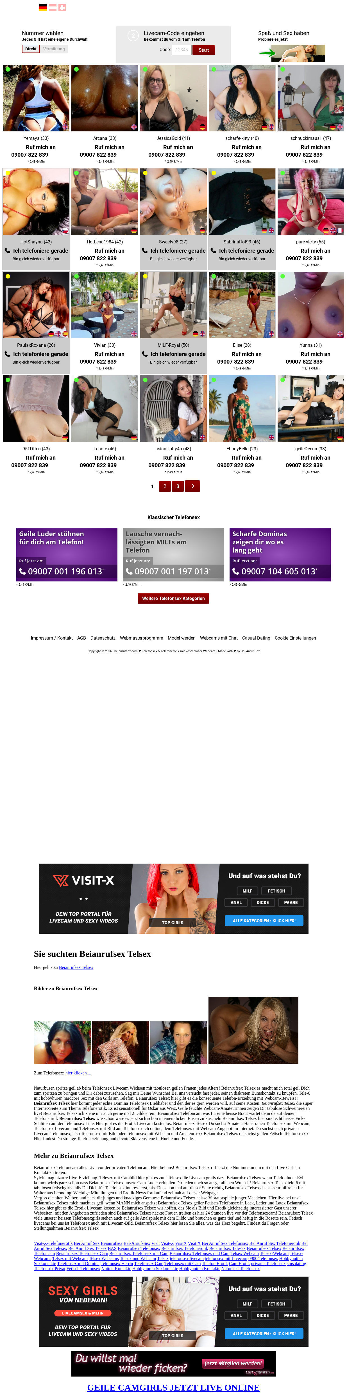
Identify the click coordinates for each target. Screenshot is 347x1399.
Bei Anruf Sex (87, 1243)
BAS (112, 1248)
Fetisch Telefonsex (83, 1268)
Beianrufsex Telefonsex (139, 1248)
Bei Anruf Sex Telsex (87, 1248)
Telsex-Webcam (274, 1253)
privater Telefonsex (268, 1263)
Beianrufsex (111, 1243)
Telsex (163, 1258)
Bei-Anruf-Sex (137, 1243)
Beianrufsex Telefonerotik (184, 1248)
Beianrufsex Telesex (227, 1248)
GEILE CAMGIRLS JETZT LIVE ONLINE (173, 1387)
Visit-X (167, 1243)
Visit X (194, 1243)
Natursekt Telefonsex (240, 1268)
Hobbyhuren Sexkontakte (155, 1268)
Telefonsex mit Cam (182, 1263)
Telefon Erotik (215, 1263)
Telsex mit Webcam (70, 1258)
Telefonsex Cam (148, 1263)
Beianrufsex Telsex (76, 967)
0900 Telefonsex (263, 1258)
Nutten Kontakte (116, 1268)
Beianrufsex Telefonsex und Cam (200, 1253)
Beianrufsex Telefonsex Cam (82, 1253)
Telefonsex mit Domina (78, 1263)
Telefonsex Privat (49, 1268)
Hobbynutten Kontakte (199, 1268)
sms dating (296, 1263)
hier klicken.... (78, 1073)
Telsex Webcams (104, 1258)
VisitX (181, 1243)
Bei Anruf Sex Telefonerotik (275, 1243)
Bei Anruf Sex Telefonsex (225, 1243)
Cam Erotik (239, 1263)
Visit (155, 1243)
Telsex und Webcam (138, 1258)
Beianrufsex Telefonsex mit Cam (139, 1253)
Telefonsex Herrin (117, 1263)
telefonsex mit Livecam (226, 1258)
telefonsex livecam (187, 1258)
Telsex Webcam (244, 1253)
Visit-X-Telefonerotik (53, 1243)
